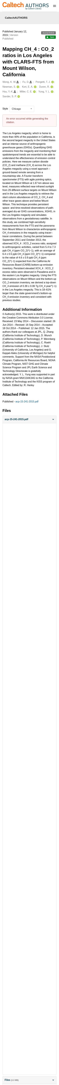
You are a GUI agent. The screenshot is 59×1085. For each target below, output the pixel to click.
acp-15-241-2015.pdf (27, 401)
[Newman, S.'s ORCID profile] (17, 87)
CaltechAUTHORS (16, 17)
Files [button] (29, 1080)
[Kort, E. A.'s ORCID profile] (34, 87)
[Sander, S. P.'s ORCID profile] (18, 96)
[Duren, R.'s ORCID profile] (51, 87)
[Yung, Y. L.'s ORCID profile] (51, 92)
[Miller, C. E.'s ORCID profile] (34, 92)
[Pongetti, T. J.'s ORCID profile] (52, 82)
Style (5, 108)
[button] (29, 419)
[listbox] (22, 109)
